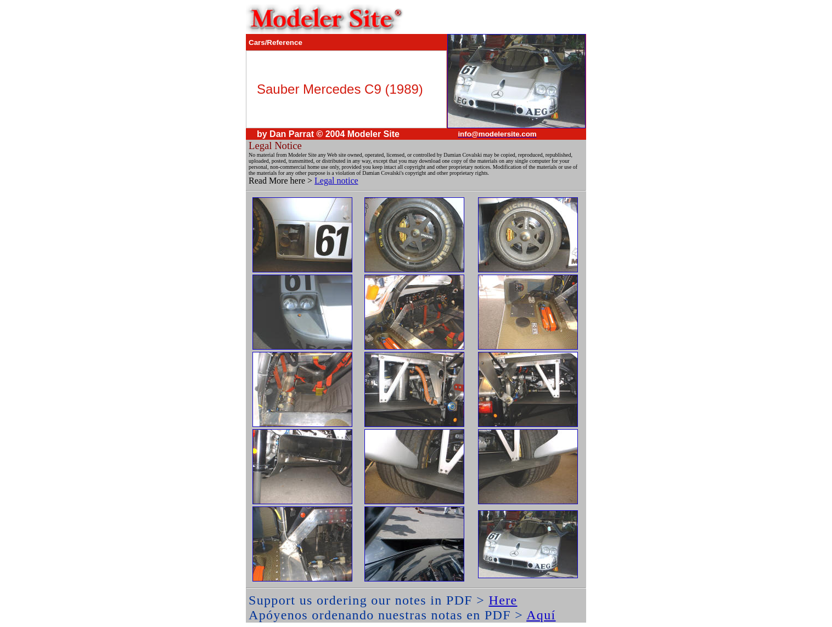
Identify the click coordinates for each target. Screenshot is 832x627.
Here (503, 600)
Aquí (540, 615)
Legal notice (336, 180)
